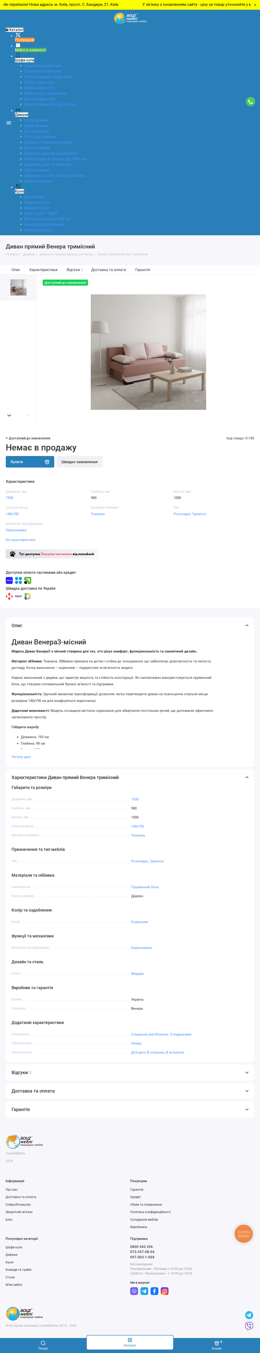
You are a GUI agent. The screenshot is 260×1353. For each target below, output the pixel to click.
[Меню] (8, 122)
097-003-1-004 (142, 1257)
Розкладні (182, 514)
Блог (9, 1219)
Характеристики (43, 270)
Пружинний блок (145, 887)
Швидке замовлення (79, 462)
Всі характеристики (20, 540)
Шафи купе (14, 1247)
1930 (9, 498)
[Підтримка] (250, 101)
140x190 (12, 514)
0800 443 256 (141, 1247)
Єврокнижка (16, 530)
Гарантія (142, 270)
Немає (136, 1043)
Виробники (138, 1227)
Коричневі (139, 922)
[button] (9, 415)
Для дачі (138, 1052)
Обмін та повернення (146, 1204)
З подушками (180, 1034)
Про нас (12, 1189)
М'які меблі (14, 1285)
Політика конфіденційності (150, 1212)
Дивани (11, 1254)
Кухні (9, 1262)
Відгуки (75, 270)
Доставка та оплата (108, 270)
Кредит (135, 1197)
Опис (16, 270)
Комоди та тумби (18, 1269)
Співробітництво (18, 1204)
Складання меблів (144, 1219)
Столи (10, 1277)
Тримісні (199, 514)
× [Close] (255, 5)
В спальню (155, 1052)
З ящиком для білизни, (150, 1034)
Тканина (98, 514)
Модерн (137, 974)
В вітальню (175, 1052)
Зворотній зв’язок (19, 1212)
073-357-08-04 (142, 1252)
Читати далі (21, 757)
